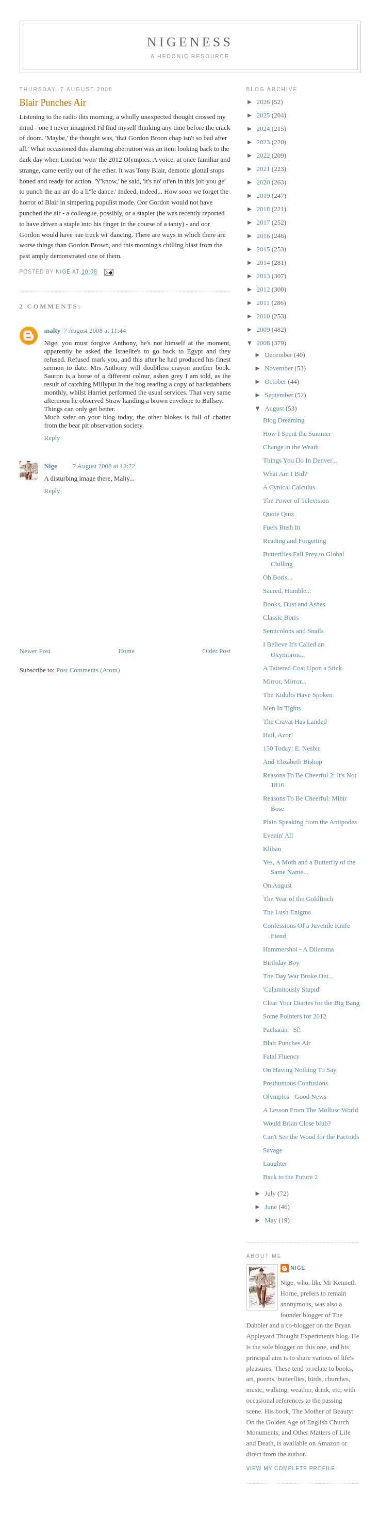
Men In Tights (282, 708)
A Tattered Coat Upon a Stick (302, 668)
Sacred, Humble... (287, 590)
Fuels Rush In (281, 527)
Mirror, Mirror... (284, 681)
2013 (264, 276)
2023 (264, 142)
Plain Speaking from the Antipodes (310, 822)
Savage (273, 1150)
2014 (264, 262)
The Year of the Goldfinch (298, 899)
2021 (264, 169)
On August (277, 885)
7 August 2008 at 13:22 (104, 466)
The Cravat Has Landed (295, 721)
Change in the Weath (291, 447)
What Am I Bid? (285, 474)
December (279, 355)
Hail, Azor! (278, 735)
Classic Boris (281, 617)
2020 (264, 182)
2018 (264, 209)
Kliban (272, 849)
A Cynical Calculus (289, 487)
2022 (264, 155)
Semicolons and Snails (293, 631)
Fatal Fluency (281, 1056)
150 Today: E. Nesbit (291, 748)
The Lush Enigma (287, 912)
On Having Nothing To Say (300, 1070)
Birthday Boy (281, 962)
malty (52, 330)
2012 (264, 289)
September (280, 395)
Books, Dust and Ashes (294, 604)
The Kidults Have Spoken (298, 695)
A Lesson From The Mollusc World (310, 1110)
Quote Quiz (278, 514)
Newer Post (35, 651)
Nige (50, 466)
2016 (264, 236)
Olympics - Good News (294, 1096)
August (275, 408)
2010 (264, 316)
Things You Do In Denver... (300, 460)
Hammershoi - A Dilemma (298, 949)
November (279, 368)
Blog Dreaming (284, 420)
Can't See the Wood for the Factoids (311, 1136)
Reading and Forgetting (294, 540)
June (271, 1207)
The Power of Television (296, 500)
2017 (264, 222)
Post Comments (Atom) (88, 670)
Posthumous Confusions (295, 1083)
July (271, 1193)
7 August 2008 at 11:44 (94, 330)
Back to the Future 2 (290, 1177)
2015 (264, 249)
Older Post (216, 651)
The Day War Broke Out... (298, 976)
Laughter (275, 1163)
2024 (264, 128)
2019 (264, 195)
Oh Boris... (277, 577)
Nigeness (190, 42)
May (271, 1220)
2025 (264, 115)
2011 (264, 303)
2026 (264, 102)
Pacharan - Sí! (282, 1029)
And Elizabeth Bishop (292, 761)
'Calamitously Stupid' (291, 989)
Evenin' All (278, 835)
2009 (264, 329)
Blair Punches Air (286, 1043)
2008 (264, 343)
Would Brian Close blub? (297, 1123)
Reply (52, 437)
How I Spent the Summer (297, 433)
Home (126, 651)
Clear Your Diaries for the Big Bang (311, 1003)
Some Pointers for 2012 (294, 1016)
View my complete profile (291, 1468)
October (276, 381)
